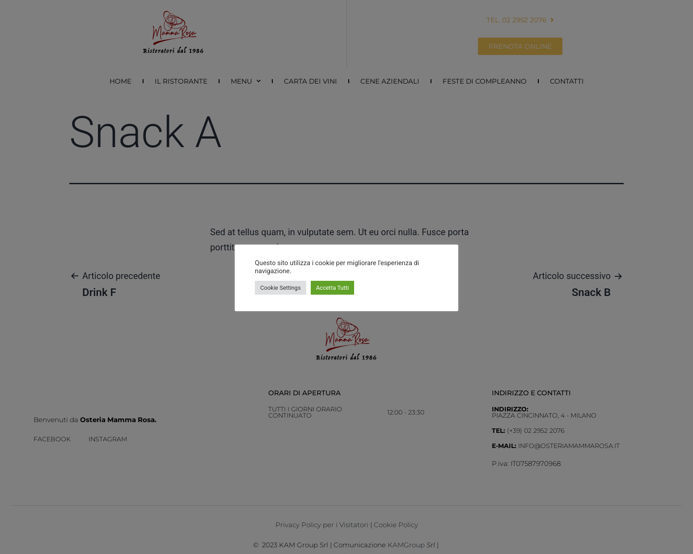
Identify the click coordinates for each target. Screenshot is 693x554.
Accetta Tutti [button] (332, 287)
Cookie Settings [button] (280, 287)
